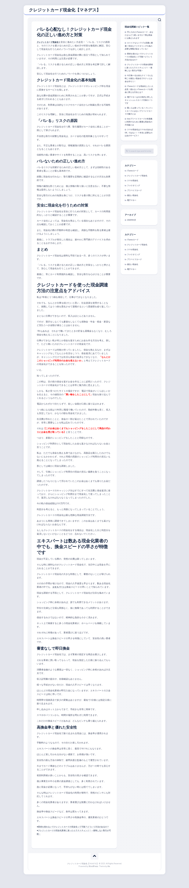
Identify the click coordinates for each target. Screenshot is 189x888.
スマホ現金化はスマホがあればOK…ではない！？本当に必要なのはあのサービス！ (139, 134)
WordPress (93, 875)
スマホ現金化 (132, 182)
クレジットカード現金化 (49, 43)
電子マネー (131, 202)
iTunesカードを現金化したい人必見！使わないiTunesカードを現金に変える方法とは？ (139, 90)
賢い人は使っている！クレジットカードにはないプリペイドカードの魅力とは (139, 112)
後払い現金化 (132, 197)
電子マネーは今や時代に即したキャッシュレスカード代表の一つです (139, 101)
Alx (108, 875)
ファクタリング (133, 187)
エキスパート (59, 588)
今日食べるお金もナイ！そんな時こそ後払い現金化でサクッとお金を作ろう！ (139, 80)
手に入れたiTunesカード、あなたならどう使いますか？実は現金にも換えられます (139, 36)
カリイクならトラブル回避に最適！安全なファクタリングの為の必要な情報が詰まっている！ (139, 47)
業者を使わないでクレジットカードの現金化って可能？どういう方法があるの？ (139, 58)
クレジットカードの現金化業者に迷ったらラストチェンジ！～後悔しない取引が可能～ (139, 69)
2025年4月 (131, 221)
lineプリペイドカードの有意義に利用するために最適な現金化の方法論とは (138, 123)
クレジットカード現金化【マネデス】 (65, 10)
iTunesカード (132, 172)
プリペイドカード (134, 192)
